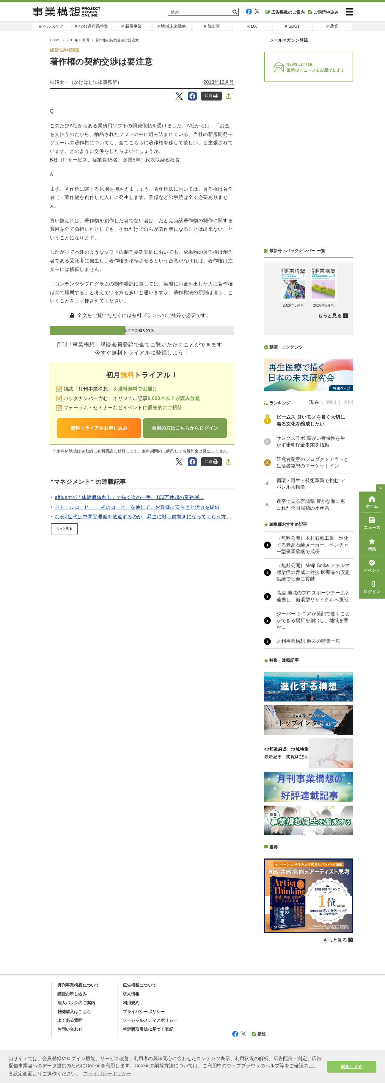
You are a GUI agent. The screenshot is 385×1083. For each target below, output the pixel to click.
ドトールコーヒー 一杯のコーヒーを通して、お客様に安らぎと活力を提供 (137, 507)
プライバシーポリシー (144, 1012)
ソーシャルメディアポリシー (150, 1020)
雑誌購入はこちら (74, 1012)
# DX (252, 26)
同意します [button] (351, 1066)
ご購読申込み (323, 12)
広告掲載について (140, 985)
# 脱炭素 (212, 26)
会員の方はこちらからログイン (185, 428)
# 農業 (332, 26)
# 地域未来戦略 (171, 26)
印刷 (211, 96)
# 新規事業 (132, 26)
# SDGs (292, 26)
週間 (331, 402)
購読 (259, 1034)
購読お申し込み (72, 994)
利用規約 (131, 1003)
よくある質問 (70, 1020)
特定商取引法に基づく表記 (148, 1029)
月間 (348, 402)
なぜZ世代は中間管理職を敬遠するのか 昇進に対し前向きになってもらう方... (143, 516)
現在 (314, 402)
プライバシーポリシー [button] (107, 1073)
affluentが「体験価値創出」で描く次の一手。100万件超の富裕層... (129, 497)
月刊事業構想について (78, 985)
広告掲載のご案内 (285, 12)
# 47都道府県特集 (91, 26)
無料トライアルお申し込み (99, 428)
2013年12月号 (218, 82)
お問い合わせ (70, 1029)
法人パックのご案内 (76, 1003)
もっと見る (64, 528)
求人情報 (131, 994)
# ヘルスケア (51, 26)
